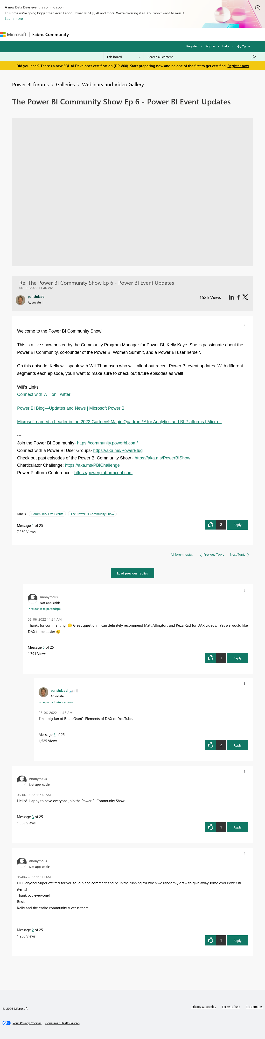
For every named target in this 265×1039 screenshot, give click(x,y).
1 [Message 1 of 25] (33, 525)
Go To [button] (241, 46)
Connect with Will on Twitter (43, 394)
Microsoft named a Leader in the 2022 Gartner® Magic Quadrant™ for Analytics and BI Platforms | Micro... (119, 421)
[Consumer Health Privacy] (62, 1023)
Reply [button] (238, 525)
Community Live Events (47, 513)
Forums (80, 34)
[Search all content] (202, 56)
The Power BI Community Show (92, 513)
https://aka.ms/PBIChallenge (92, 465)
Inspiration (101, 34)
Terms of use (231, 1006)
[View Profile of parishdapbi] (59, 690)
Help (225, 46)
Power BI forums (30, 84)
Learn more (14, 18)
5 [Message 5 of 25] (44, 647)
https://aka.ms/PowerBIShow (162, 458)
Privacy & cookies (203, 1006)
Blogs (164, 34)
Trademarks (254, 1006)
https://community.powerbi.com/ (107, 443)
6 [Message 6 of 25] (55, 734)
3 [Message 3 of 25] (33, 816)
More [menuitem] (201, 34)
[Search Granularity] (124, 56)
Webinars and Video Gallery (113, 84)
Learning (182, 34)
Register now (238, 65)
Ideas (121, 34)
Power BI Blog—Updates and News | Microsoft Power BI (71, 408)
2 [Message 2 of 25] (33, 929)
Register (192, 46)
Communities (142, 34)
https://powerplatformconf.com (103, 472)
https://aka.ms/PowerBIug (118, 450)
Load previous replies (132, 573)
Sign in (210, 46)
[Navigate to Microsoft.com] (13, 34)
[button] (244, 324)
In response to (44, 608)
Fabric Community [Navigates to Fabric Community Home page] (50, 34)
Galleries (65, 84)
